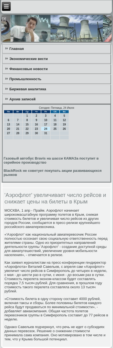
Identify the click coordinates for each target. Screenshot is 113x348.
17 (45, 124)
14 (17, 124)
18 (55, 124)
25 (55, 128)
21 (17, 128)
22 (27, 128)
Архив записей (22, 99)
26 (64, 128)
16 (36, 124)
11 (55, 120)
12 (64, 120)
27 (8, 133)
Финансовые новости (28, 69)
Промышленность (25, 79)
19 (64, 124)
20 (8, 128)
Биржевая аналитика (27, 89)
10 (45, 120)
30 (36, 133)
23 (36, 128)
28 (17, 133)
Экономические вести (28, 59)
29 (27, 133)
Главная (16, 49)
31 (45, 133)
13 (8, 124)
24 (45, 128)
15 (27, 124)
